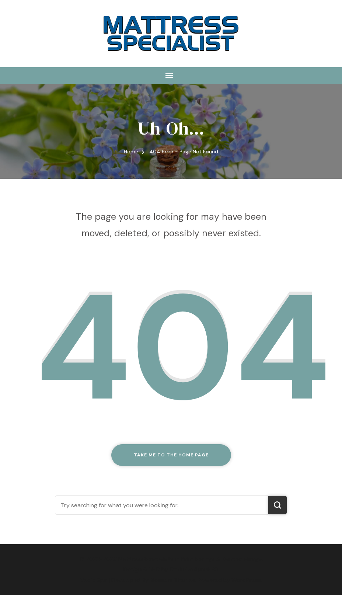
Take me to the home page (171, 455)
